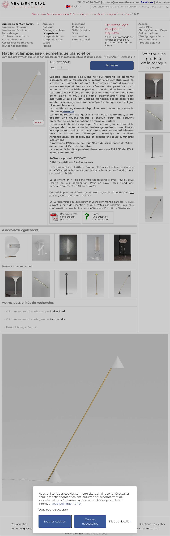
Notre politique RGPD (66, 503)
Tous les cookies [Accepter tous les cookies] (55, 521)
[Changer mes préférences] (118, 521)
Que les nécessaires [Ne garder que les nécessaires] (90, 521)
